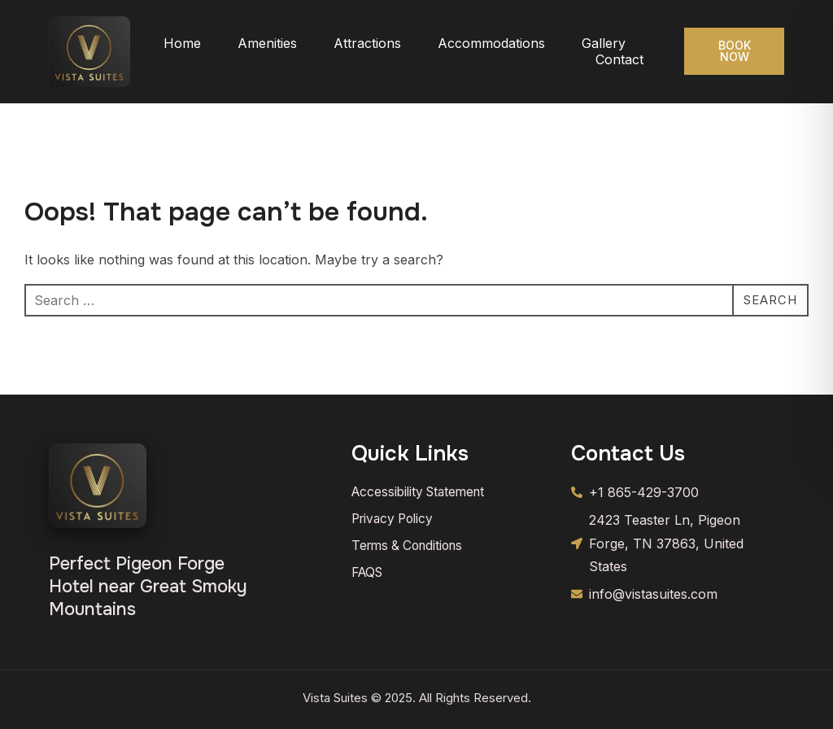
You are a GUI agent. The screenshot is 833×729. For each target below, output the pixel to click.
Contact (619, 59)
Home (182, 43)
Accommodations (491, 43)
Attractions (367, 43)
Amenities (267, 43)
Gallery (604, 43)
